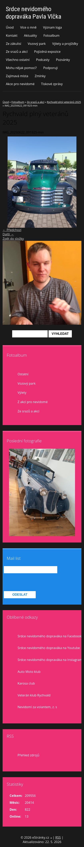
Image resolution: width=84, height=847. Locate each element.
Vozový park (37, 43)
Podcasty (42, 60)
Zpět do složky (13, 238)
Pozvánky (63, 60)
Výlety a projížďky (65, 43)
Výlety (22, 392)
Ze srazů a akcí (17, 51)
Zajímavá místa (17, 76)
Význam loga (52, 27)
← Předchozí (12, 230)
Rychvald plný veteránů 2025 (64, 102)
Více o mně (28, 27)
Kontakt (11, 35)
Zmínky (40, 76)
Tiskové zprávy (52, 84)
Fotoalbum (51, 35)
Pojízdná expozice (47, 51)
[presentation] (34, 582)
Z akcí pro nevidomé (33, 402)
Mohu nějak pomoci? (21, 68)
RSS (58, 837)
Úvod (10, 27)
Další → (8, 234)
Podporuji (50, 68)
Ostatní (23, 374)
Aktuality (30, 35)
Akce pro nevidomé (20, 84)
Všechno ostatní (18, 60)
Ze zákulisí (13, 43)
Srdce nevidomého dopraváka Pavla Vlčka (33, 12)
